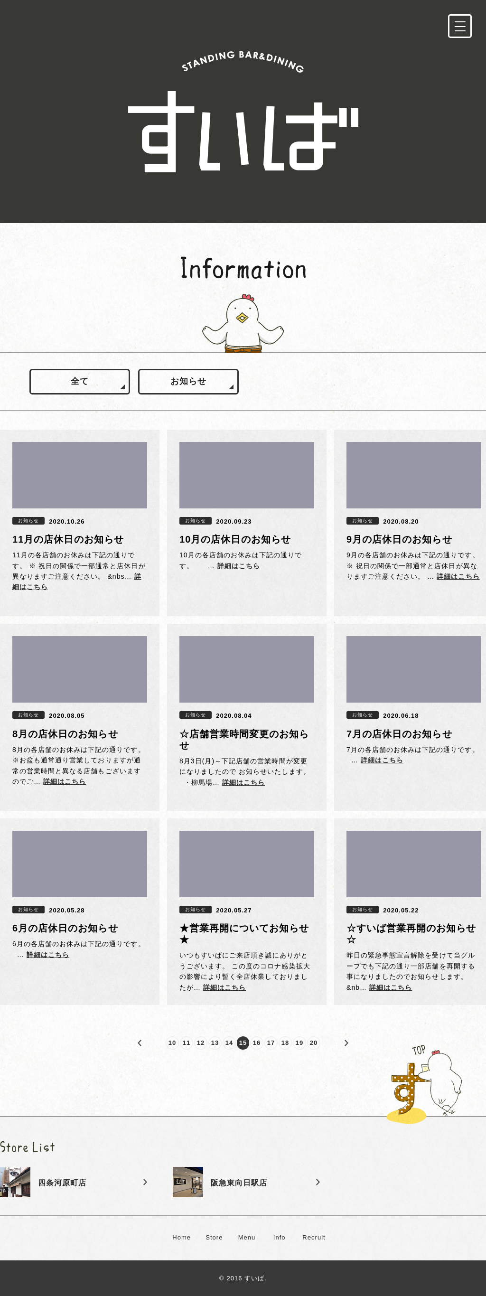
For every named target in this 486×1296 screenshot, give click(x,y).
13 (215, 1042)
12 (201, 1042)
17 (271, 1042)
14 (229, 1042)
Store (214, 1237)
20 (314, 1042)
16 (257, 1042)
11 (187, 1042)
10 (172, 1042)
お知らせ (188, 381)
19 (300, 1042)
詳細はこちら (238, 566)
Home (181, 1237)
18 (285, 1042)
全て (80, 381)
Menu (247, 1237)
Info (279, 1237)
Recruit (313, 1237)
